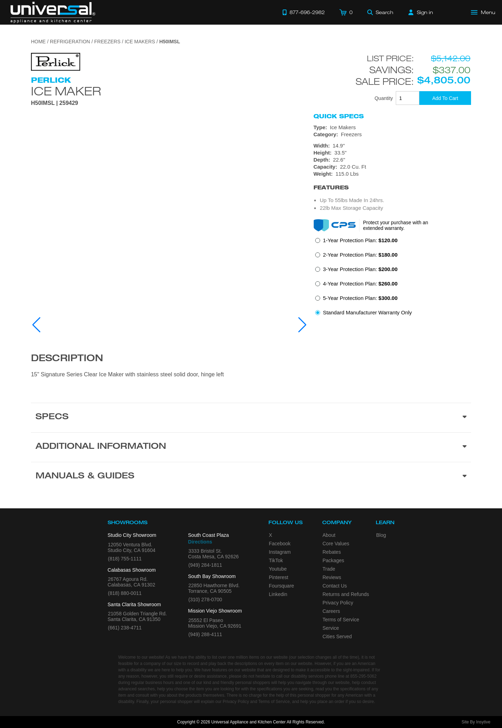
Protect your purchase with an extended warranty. (395, 225)
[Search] (380, 12)
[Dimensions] (392, 160)
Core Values (336, 543)
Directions (200, 542)
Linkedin (278, 594)
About (329, 535)
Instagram (280, 552)
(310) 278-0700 (205, 599)
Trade (329, 569)
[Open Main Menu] (483, 12)
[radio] (356, 242)
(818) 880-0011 (125, 593)
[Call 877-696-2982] (303, 12)
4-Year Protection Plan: (360, 284)
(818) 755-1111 (125, 558)
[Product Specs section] (251, 417)
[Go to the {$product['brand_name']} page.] (55, 61)
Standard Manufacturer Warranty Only (367, 312)
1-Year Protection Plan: (360, 240)
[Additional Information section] (251, 447)
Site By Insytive (476, 722)
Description (67, 359)
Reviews (332, 577)
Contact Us (335, 586)
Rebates (332, 552)
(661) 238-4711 (125, 627)
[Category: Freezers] (392, 134)
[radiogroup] (392, 278)
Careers (331, 611)
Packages (333, 560)
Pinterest (278, 577)
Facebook (279, 543)
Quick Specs (338, 116)
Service (331, 628)
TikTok (276, 560)
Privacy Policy (338, 602)
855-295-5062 (363, 676)
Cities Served (337, 636)
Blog (381, 535)
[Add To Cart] (445, 98)
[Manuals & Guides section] (251, 476)
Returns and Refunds (346, 594)
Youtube (278, 569)
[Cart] (346, 12)
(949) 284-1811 (205, 565)
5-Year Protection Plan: (360, 298)
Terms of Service (341, 619)
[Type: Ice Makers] (392, 127)
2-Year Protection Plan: (360, 255)
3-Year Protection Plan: (360, 269)
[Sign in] (421, 12)
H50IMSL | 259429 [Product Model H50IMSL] (54, 103)
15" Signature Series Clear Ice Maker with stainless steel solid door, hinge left (127, 374)
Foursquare (281, 586)
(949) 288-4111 (205, 634)
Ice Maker (66, 91)
